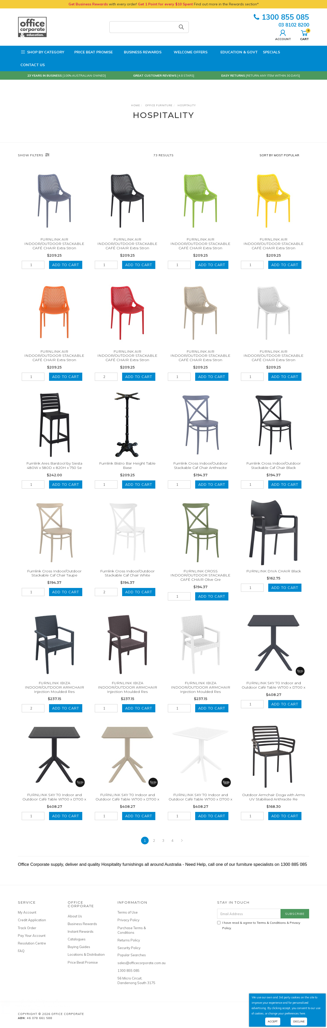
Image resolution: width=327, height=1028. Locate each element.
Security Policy (129, 948)
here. (303, 1013)
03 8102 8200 (293, 25)
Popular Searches (132, 955)
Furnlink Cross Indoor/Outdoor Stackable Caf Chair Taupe (54, 580)
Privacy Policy (128, 920)
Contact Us (32, 65)
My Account (27, 912)
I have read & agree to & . (258, 925)
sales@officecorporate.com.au (137, 963)
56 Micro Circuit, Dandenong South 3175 (136, 980)
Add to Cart (65, 265)
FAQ (21, 951)
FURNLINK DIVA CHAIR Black (273, 578)
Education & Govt (235, 52)
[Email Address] (249, 914)
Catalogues (77, 939)
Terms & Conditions (271, 923)
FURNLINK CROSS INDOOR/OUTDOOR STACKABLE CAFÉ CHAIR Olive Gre (200, 582)
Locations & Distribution (86, 954)
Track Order (27, 928)
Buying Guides (79, 947)
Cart (304, 34)
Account (283, 34)
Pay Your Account (31, 936)
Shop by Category (42, 52)
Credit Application (32, 920)
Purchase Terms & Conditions (132, 930)
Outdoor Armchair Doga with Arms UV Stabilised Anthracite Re (273, 803)
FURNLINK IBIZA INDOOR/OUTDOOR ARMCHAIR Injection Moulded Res (54, 694)
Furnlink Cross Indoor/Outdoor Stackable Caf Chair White (127, 580)
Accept (273, 1021)
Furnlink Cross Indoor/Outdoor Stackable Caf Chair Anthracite (200, 472)
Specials (271, 52)
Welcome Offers (187, 50)
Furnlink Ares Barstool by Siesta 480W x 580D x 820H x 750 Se (54, 472)
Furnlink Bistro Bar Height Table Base (127, 472)
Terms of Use (128, 912)
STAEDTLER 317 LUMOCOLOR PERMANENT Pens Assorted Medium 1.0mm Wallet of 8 (47, 1006)
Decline (299, 1021)
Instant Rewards (81, 931)
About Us (75, 916)
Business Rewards (139, 52)
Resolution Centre (32, 943)
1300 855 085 (281, 17)
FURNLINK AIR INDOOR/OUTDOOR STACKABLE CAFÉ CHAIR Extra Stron (54, 243)
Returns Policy (129, 940)
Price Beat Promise (91, 52)
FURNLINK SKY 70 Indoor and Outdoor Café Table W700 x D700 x (273, 692)
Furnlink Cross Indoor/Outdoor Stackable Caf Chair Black (273, 472)
